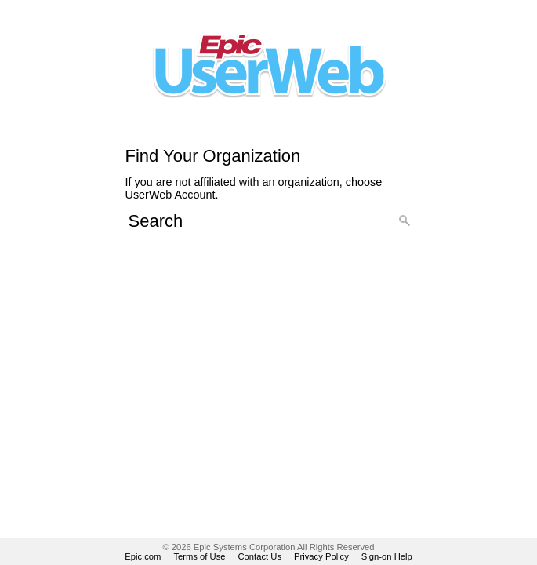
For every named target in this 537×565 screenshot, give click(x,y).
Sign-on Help (386, 556)
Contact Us (260, 556)
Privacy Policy (321, 556)
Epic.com (143, 556)
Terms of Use (199, 556)
